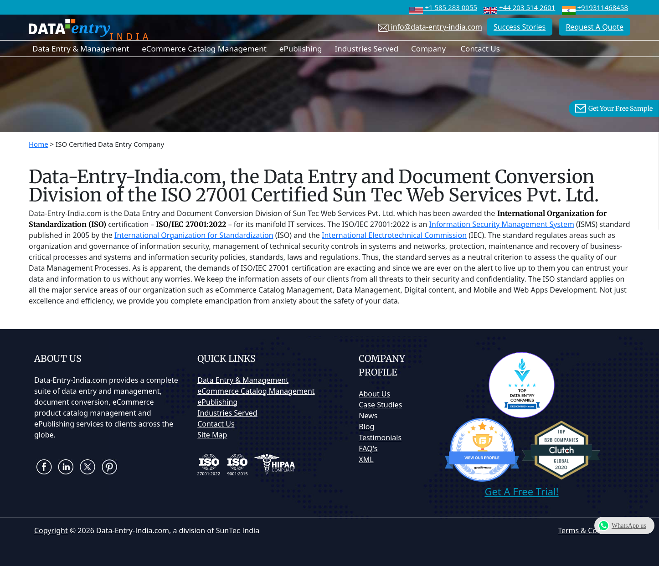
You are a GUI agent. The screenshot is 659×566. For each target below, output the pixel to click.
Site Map (212, 435)
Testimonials (380, 437)
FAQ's (368, 448)
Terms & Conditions (591, 530)
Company (428, 48)
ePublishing (300, 48)
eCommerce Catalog (255, 391)
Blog (366, 427)
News (368, 416)
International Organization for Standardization (193, 235)
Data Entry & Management (80, 48)
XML (366, 459)
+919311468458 (595, 7)
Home (38, 144)
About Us (374, 394)
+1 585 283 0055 (443, 7)
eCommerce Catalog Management (204, 48)
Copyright (51, 530)
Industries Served (366, 48)
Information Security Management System (501, 224)
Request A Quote (594, 27)
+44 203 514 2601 (519, 7)
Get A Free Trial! (521, 491)
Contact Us (480, 48)
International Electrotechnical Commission (394, 235)
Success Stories (520, 27)
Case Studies (380, 405)
